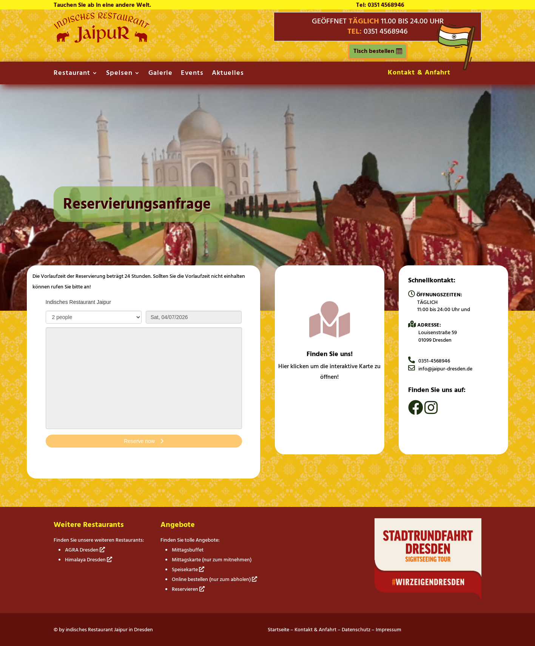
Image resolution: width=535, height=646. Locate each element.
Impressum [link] (388, 629)
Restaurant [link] (72, 74)
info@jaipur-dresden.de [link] (440, 368)
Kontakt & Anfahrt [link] (419, 72)
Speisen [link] (119, 74)
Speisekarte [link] (188, 569)
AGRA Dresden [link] (85, 549)
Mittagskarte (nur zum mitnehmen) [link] (211, 559)
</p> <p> (143, 380)
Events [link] (192, 74)
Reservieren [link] (188, 589)
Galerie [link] (160, 74)
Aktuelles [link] (228, 74)
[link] (102, 41)
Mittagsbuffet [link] (188, 549)
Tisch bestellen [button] (373, 51)
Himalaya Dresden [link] (88, 559)
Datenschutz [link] (356, 629)
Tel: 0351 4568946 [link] (380, 5)
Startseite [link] (278, 629)
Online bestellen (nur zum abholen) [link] (214, 579)
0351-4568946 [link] (429, 360)
